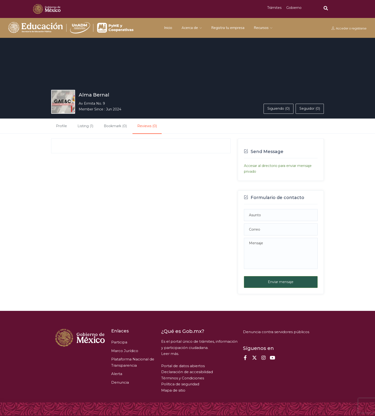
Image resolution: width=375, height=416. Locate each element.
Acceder (342, 28)
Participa (119, 342)
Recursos (263, 27)
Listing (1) (85, 126)
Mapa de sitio (173, 390)
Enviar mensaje (280, 282)
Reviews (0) (147, 126)
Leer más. (170, 353)
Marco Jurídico (124, 350)
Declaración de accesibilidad (187, 372)
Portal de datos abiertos (183, 366)
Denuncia (120, 382)
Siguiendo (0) (278, 108)
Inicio (168, 27)
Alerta (116, 373)
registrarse (359, 28)
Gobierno (294, 8)
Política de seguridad (180, 384)
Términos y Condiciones (182, 378)
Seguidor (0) (309, 108)
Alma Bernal (94, 95)
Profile (61, 126)
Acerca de (192, 27)
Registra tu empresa (227, 27)
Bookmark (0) (115, 126)
